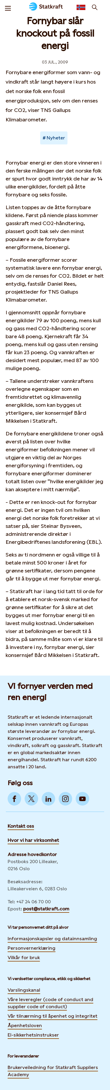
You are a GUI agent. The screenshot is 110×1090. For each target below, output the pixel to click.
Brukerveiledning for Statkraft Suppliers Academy (53, 1071)
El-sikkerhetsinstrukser (33, 1035)
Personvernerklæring (31, 948)
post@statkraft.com (46, 909)
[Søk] (94, 7)
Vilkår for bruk (24, 957)
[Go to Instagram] (65, 799)
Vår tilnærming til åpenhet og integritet (52, 1016)
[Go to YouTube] (82, 799)
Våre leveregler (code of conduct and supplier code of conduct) (50, 1003)
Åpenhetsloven (25, 1025)
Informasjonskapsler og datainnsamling (52, 938)
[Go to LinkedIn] (48, 799)
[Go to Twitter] (31, 799)
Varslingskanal (24, 990)
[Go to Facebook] (14, 799)
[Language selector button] (81, 7)
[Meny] (8, 7)
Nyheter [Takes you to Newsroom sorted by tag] (56, 138)
